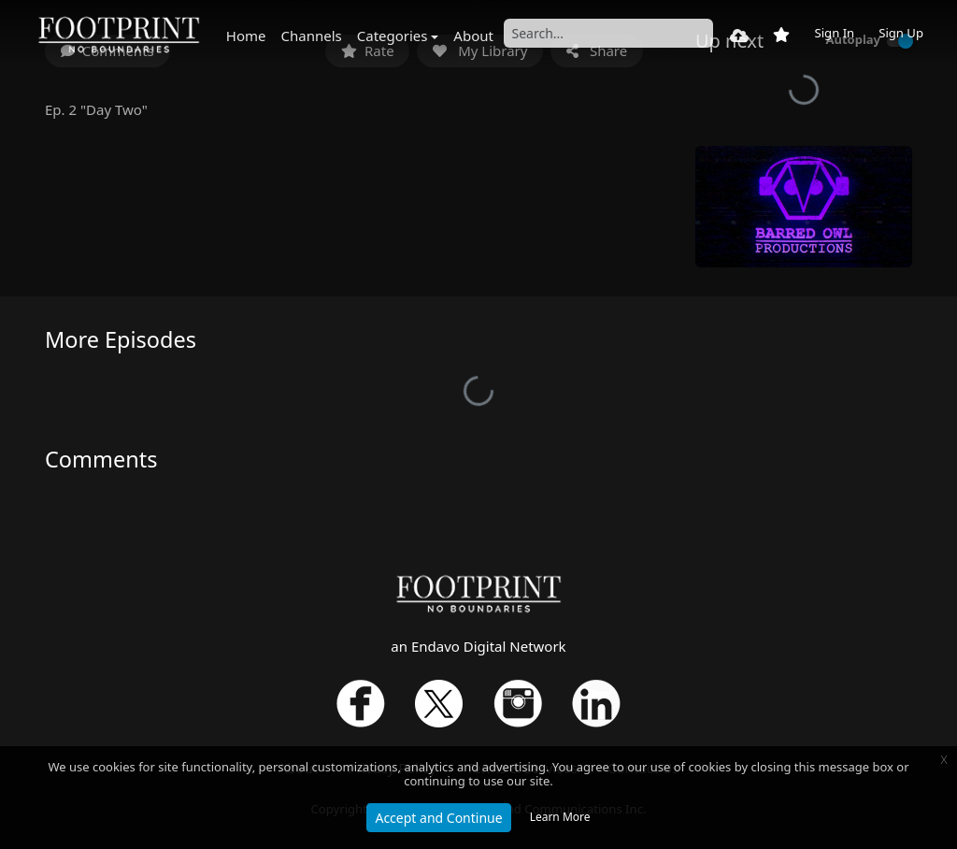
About (473, 35)
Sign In (834, 32)
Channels (311, 35)
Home (246, 35)
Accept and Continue (438, 818)
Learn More (560, 817)
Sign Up (900, 32)
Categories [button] (392, 35)
